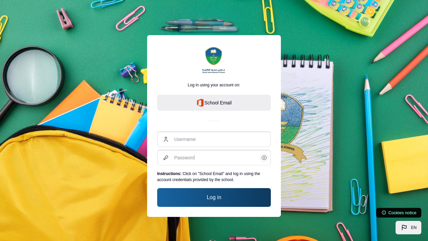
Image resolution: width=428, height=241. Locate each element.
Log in (214, 197)
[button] (408, 227)
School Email (214, 103)
